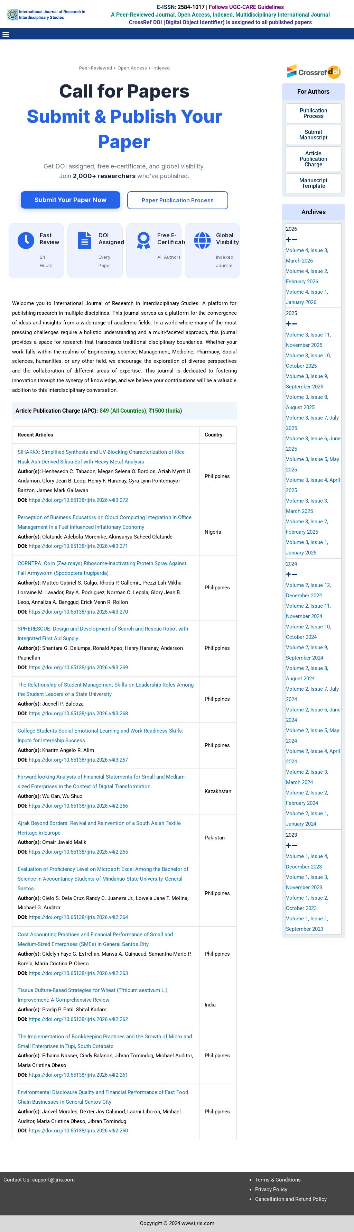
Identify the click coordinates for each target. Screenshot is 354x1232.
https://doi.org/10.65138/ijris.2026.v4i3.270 (78, 612)
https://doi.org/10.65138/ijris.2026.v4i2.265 (78, 852)
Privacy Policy (271, 1189)
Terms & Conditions (278, 1180)
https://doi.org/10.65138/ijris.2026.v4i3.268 (78, 713)
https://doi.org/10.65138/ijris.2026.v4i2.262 (78, 1019)
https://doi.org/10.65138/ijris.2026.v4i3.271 (78, 546)
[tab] (314, 234)
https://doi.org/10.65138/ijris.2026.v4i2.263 (78, 973)
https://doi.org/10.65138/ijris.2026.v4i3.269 (78, 667)
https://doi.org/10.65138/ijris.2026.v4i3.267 (78, 760)
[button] (5, 33)
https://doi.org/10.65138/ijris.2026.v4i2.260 (78, 1131)
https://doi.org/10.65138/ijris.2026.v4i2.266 (78, 806)
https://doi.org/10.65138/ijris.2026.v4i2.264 (78, 917)
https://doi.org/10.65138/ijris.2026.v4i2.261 (78, 1075)
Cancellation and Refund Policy (291, 1199)
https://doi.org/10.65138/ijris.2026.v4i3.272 (78, 500)
